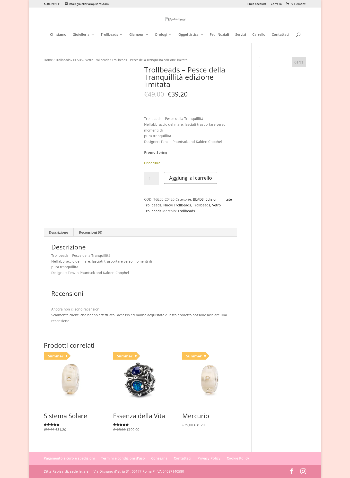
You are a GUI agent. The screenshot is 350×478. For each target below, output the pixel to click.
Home (48, 60)
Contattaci (280, 35)
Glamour (136, 35)
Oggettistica (188, 35)
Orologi (161, 35)
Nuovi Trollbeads (177, 205)
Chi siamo (58, 35)
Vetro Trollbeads (97, 60)
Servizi (240, 35)
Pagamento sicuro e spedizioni (69, 458)
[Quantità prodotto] (151, 179)
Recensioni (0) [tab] (90, 232)
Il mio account (256, 4)
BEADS (78, 60)
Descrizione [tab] (58, 232)
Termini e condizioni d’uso (123, 458)
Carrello (276, 4)
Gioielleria (81, 35)
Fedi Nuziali (219, 35)
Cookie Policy (238, 458)
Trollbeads (109, 35)
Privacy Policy (209, 458)
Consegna (159, 458)
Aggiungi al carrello (190, 178)
